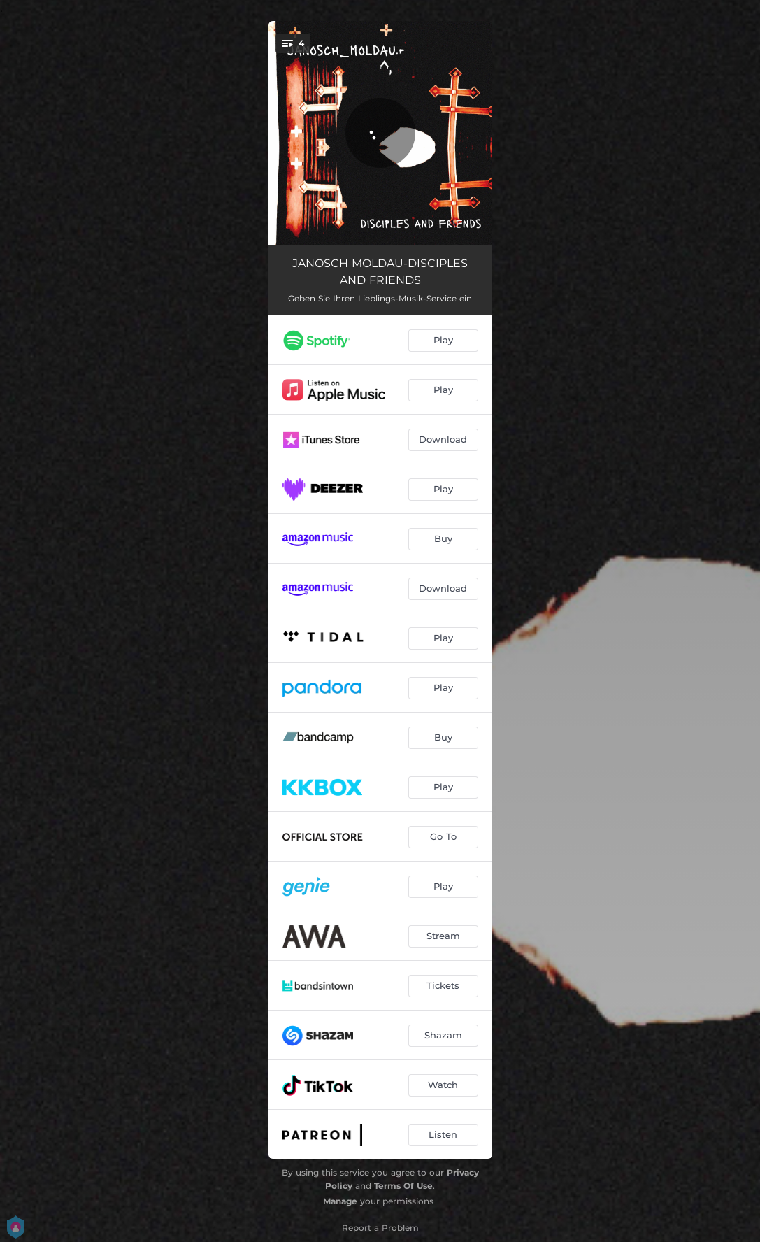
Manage (340, 1201)
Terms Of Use (403, 1185)
